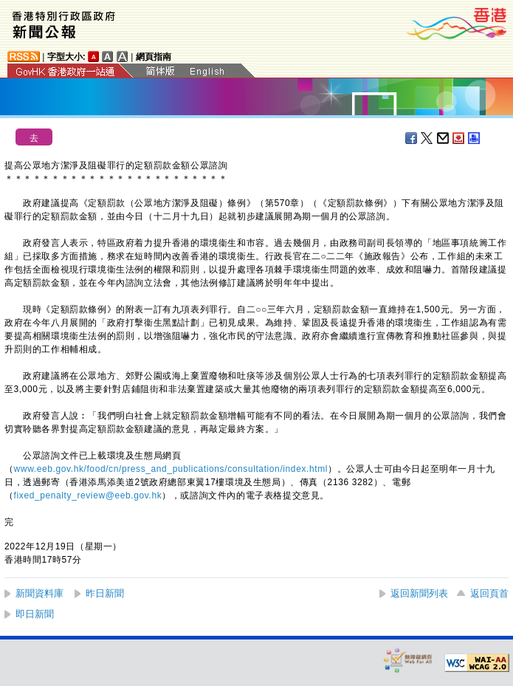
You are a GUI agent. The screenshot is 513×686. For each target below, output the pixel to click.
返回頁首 (489, 593)
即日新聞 (35, 614)
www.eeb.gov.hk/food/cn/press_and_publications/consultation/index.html (171, 469)
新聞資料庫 (39, 593)
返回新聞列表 (419, 593)
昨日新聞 (105, 593)
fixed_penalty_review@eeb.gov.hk (88, 495)
